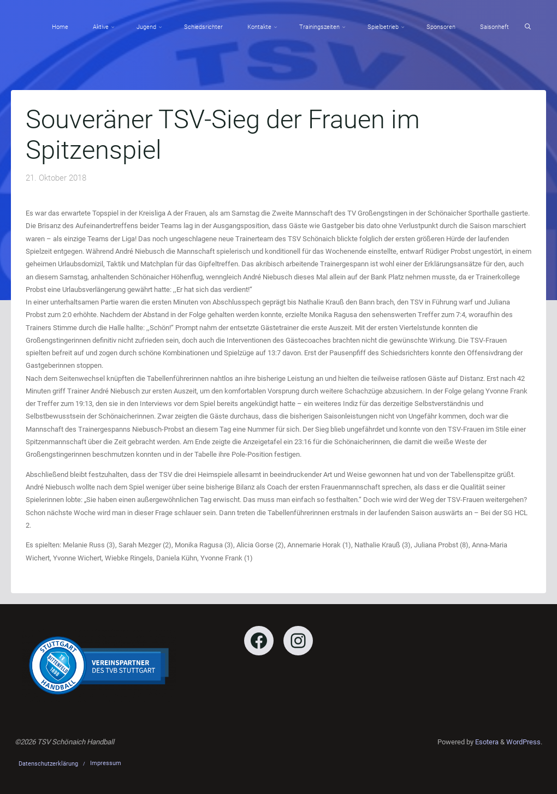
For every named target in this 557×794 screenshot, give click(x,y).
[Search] (527, 27)
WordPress (523, 742)
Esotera (486, 742)
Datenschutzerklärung (48, 763)
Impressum (105, 763)
